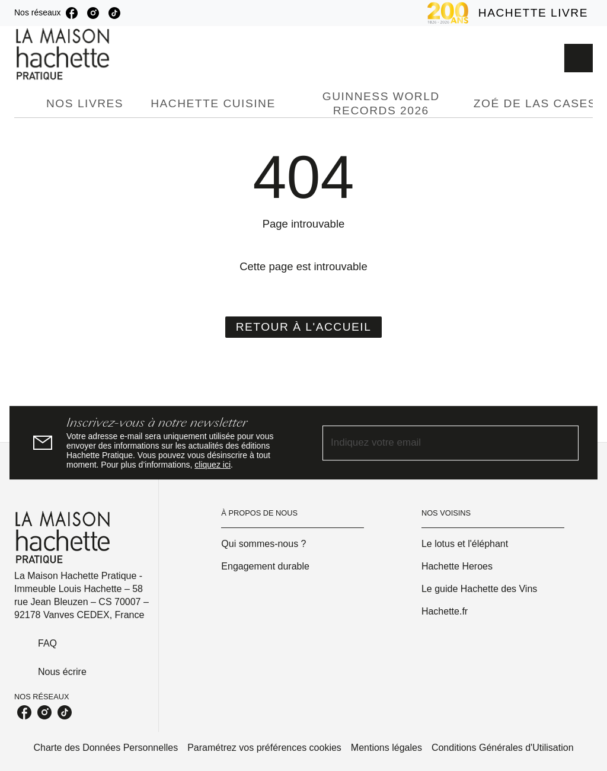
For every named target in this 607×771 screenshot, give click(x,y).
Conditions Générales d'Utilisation (503, 748)
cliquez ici (212, 464)
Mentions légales (386, 748)
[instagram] (93, 13)
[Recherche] (578, 58)
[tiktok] (114, 13)
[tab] (26, 103)
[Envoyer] (564, 442)
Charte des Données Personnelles (105, 748)
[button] (303, 327)
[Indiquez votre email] (435, 443)
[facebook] (71, 13)
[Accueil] (64, 54)
